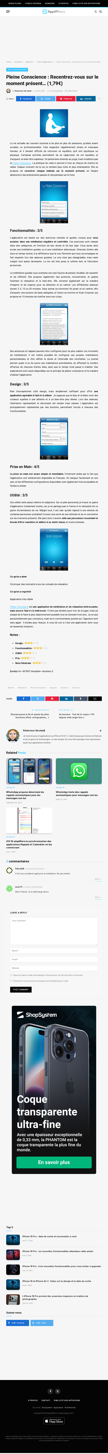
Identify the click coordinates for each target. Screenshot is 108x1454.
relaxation (64, 689)
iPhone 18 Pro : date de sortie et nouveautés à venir (49, 1237)
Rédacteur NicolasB (23, 91)
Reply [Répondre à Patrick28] (98, 880)
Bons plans (15, 3)
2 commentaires (55, 91)
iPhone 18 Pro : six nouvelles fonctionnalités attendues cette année (57, 1252)
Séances (76, 689)
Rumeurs (50, 3)
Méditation (22, 689)
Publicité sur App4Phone (86, 3)
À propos (63, 3)
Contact (45, 1401)
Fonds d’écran (33, 3)
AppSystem (58, 1408)
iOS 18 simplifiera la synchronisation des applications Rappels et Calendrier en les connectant (29, 845)
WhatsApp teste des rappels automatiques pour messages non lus (77, 794)
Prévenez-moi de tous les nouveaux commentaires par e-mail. (40, 982)
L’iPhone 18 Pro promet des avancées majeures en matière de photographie (55, 1298)
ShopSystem (47, 1408)
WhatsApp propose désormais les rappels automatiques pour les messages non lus (25, 796)
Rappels (53, 689)
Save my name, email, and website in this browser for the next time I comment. (48, 976)
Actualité (10, 789)
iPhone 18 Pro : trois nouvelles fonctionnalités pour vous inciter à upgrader (61, 1267)
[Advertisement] (54, 38)
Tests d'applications (17, 69)
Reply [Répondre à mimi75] (98, 898)
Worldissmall (70, 1408)
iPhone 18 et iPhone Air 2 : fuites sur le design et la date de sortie (56, 1282)
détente (11, 689)
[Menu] (8, 11)
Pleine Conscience (22, 163)
